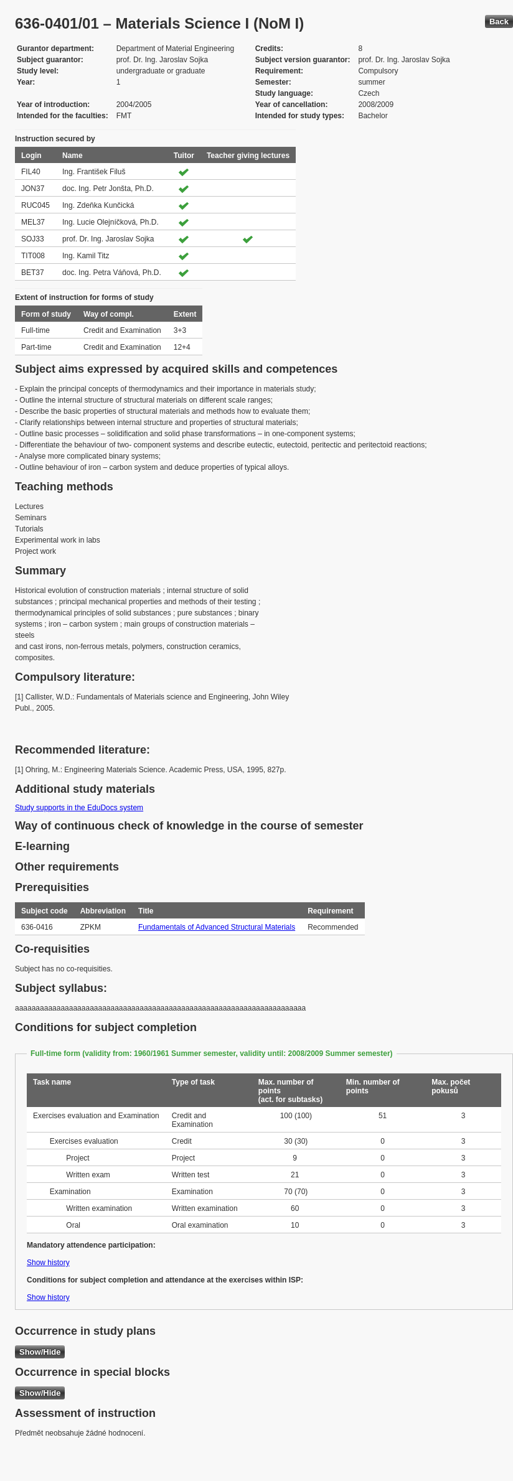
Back (499, 21)
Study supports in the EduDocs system (79, 807)
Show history (48, 1262)
